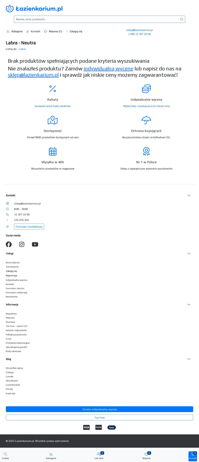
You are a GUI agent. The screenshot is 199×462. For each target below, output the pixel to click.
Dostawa (10, 322)
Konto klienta (13, 262)
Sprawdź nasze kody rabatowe (53, 106)
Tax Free (99, 417)
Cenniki (9, 376)
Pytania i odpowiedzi (16, 330)
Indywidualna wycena (16, 280)
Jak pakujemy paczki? (16, 347)
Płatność (10, 317)
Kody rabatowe (13, 351)
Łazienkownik (13, 384)
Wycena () (53, 31)
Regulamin (11, 313)
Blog (8, 359)
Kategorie (15, 31)
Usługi (9, 253)
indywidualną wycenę (108, 68)
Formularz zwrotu (15, 288)
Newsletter (12, 296)
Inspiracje (10, 393)
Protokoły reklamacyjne (18, 343)
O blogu (10, 372)
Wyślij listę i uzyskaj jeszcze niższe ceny (146, 106)
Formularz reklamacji (16, 292)
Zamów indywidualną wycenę (99, 409)
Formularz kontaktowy (29, 226)
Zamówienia (12, 266)
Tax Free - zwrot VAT (17, 326)
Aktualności (12, 380)
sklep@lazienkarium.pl (139, 30)
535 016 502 (21, 220)
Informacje (12, 304)
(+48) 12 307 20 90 (139, 34)
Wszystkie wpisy (14, 368)
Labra (22, 49)
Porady (9, 389)
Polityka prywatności (16, 334)
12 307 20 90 (22, 214)
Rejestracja (11, 275)
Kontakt (33, 31)
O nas (8, 338)
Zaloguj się (74, 31)
